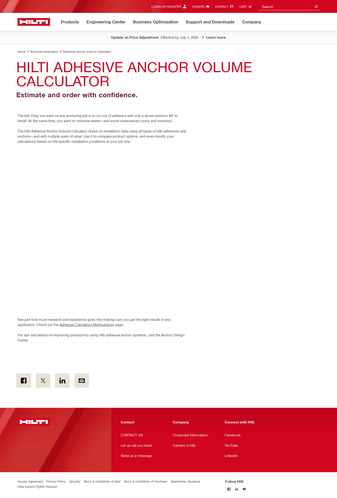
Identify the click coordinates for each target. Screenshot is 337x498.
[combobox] (289, 6)
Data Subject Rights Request (37, 486)
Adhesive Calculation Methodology (86, 324)
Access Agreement (30, 481)
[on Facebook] (23, 381)
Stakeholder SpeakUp (185, 481)
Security (74, 481)
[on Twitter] (43, 381)
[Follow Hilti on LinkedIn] (237, 489)
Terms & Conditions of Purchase (145, 481)
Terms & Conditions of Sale (102, 481)
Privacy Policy (56, 481)
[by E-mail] (81, 381)
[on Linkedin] (62, 381)
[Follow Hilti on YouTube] (244, 489)
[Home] (34, 22)
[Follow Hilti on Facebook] (229, 489)
